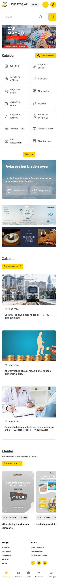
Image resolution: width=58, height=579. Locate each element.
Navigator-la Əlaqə (39, 555)
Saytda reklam (37, 551)
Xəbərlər (5, 559)
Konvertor (6, 547)
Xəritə (4, 563)
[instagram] (39, 563)
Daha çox (29, 154)
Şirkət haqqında (37, 547)
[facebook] (33, 563)
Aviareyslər (6, 551)
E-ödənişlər (6, 555)
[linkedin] (45, 563)
